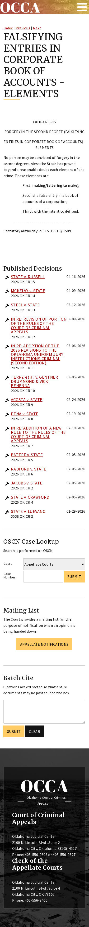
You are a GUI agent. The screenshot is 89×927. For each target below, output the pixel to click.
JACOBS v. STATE (26, 483)
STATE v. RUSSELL (28, 276)
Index (8, 28)
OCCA (44, 785)
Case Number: (10, 575)
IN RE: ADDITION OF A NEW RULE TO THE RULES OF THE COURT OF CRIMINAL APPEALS (38, 434)
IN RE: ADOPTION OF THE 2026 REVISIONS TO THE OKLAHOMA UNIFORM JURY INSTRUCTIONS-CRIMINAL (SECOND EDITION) (37, 354)
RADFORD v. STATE (28, 469)
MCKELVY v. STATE (28, 290)
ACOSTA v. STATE (26, 399)
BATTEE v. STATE (27, 454)
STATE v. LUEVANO (28, 511)
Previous (23, 28)
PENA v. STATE (24, 413)
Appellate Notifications (44, 644)
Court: (8, 563)
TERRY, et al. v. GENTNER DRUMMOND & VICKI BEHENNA (34, 381)
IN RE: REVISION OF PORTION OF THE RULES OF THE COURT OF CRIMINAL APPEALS (38, 325)
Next (37, 28)
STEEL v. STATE (25, 305)
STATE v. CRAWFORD (30, 497)
